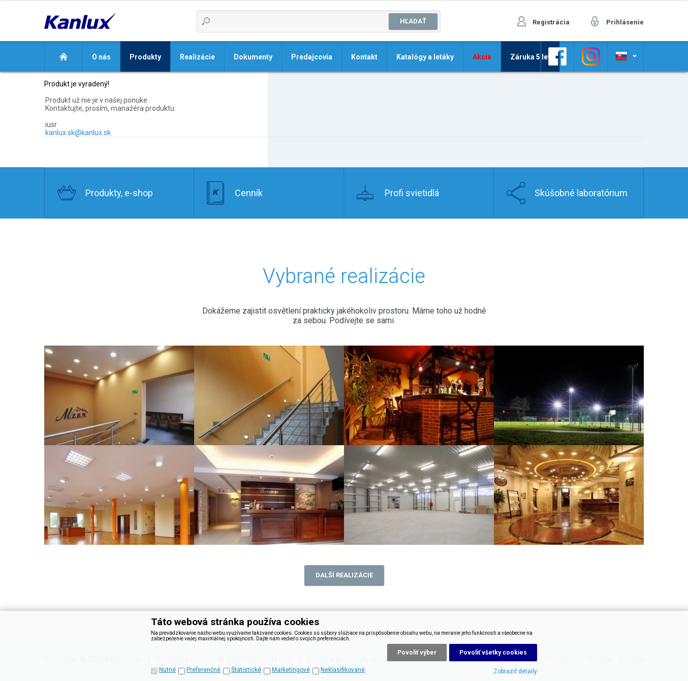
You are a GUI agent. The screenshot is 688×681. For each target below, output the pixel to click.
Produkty (145, 57)
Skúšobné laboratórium (581, 193)
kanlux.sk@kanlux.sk (78, 133)
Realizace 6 (269, 495)
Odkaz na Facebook (557, 56)
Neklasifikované (343, 669)
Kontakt (364, 57)
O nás (101, 57)
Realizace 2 (119, 395)
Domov (63, 56)
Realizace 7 (419, 495)
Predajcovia (311, 57)
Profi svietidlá (412, 193)
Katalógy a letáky (425, 57)
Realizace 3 (419, 395)
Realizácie (197, 57)
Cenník (249, 193)
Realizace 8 (569, 495)
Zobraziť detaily (515, 671)
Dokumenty (253, 57)
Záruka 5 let (530, 57)
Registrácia (551, 22)
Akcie (482, 57)
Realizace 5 (119, 495)
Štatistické (246, 669)
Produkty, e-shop (119, 193)
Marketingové (291, 669)
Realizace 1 (269, 395)
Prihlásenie (625, 22)
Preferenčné (203, 669)
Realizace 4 (569, 395)
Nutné (167, 669)
